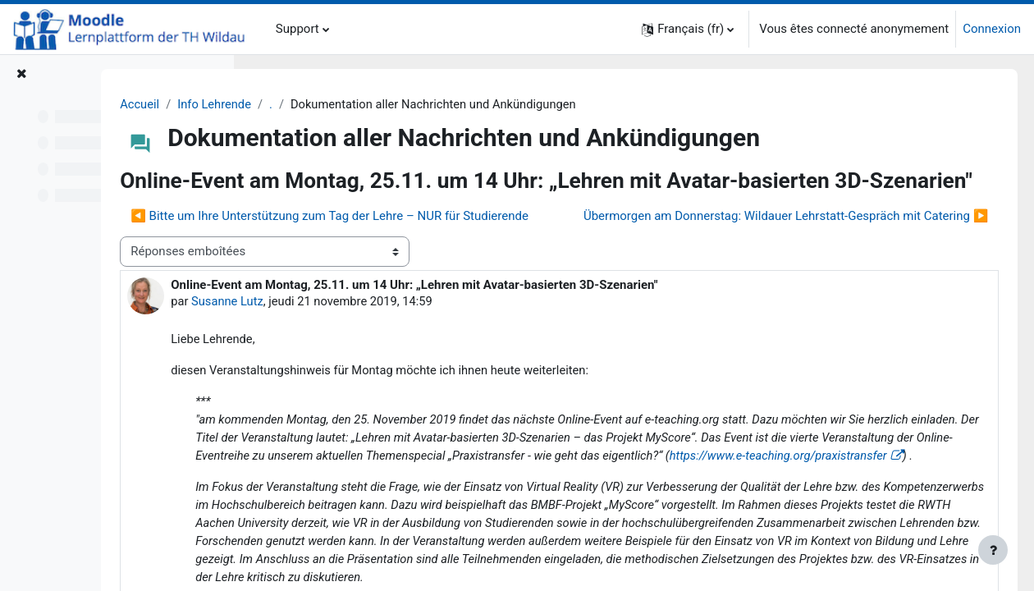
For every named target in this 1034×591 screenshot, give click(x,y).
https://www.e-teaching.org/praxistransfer (679, 532)
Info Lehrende (362, 104)
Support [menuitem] (297, 28)
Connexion (992, 28)
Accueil (286, 104)
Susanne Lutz (374, 357)
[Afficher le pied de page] (993, 550)
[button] (687, 29)
